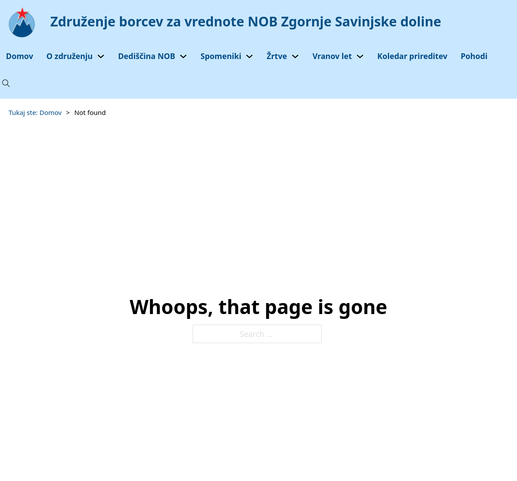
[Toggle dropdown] (101, 56)
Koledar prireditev (412, 56)
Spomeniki (221, 56)
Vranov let (332, 56)
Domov (19, 56)
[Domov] (225, 22)
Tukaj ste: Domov (35, 112)
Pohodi (474, 56)
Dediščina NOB (146, 56)
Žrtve (277, 56)
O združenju (69, 56)
